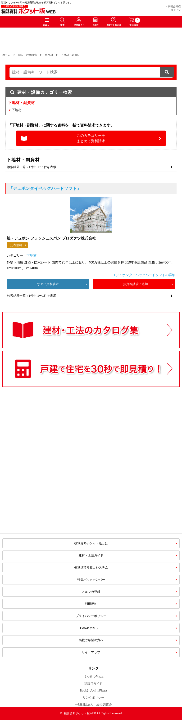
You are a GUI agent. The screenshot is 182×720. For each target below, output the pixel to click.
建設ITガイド (93, 683)
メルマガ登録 (91, 591)
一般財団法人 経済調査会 (93, 704)
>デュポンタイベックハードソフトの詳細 (144, 275)
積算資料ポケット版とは (91, 543)
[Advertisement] (51, 491)
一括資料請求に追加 (134, 284)
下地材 (17, 110)
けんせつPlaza (93, 676)
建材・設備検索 (27, 54)
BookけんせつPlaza (93, 690)
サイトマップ (91, 652)
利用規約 (91, 604)
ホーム (6, 54)
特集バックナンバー (91, 579)
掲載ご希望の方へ (91, 640)
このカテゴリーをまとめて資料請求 (91, 138)
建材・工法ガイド (91, 555)
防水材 (49, 54)
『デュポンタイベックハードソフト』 (45, 188)
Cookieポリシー (91, 628)
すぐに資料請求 (48, 284)
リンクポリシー (93, 697)
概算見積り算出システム (91, 567)
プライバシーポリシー (91, 616)
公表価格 (16, 245)
